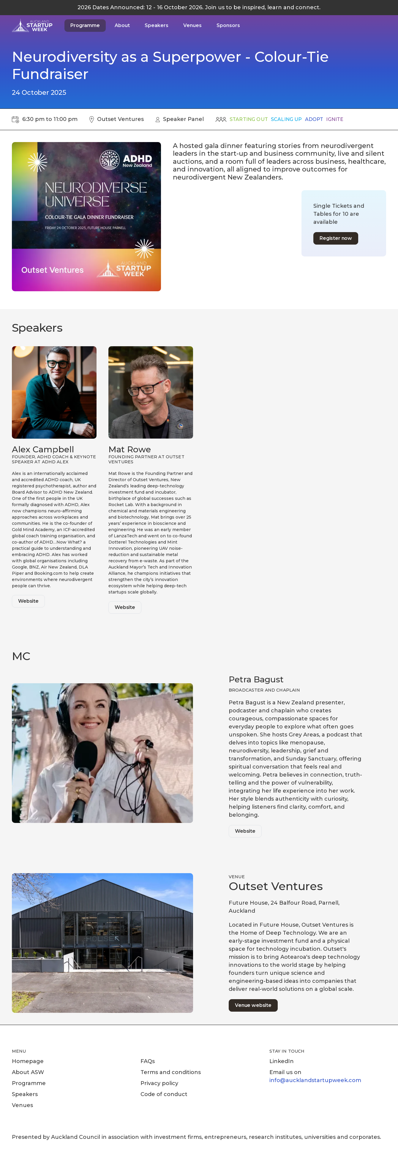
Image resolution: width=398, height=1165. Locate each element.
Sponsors (228, 25)
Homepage (28, 1061)
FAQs (147, 1061)
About (122, 25)
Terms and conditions (170, 1072)
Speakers (156, 25)
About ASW (28, 1072)
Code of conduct (163, 1094)
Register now (336, 238)
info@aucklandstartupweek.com (315, 1080)
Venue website (253, 1005)
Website (28, 601)
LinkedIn (281, 1061)
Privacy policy (159, 1083)
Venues (192, 25)
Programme (85, 25)
